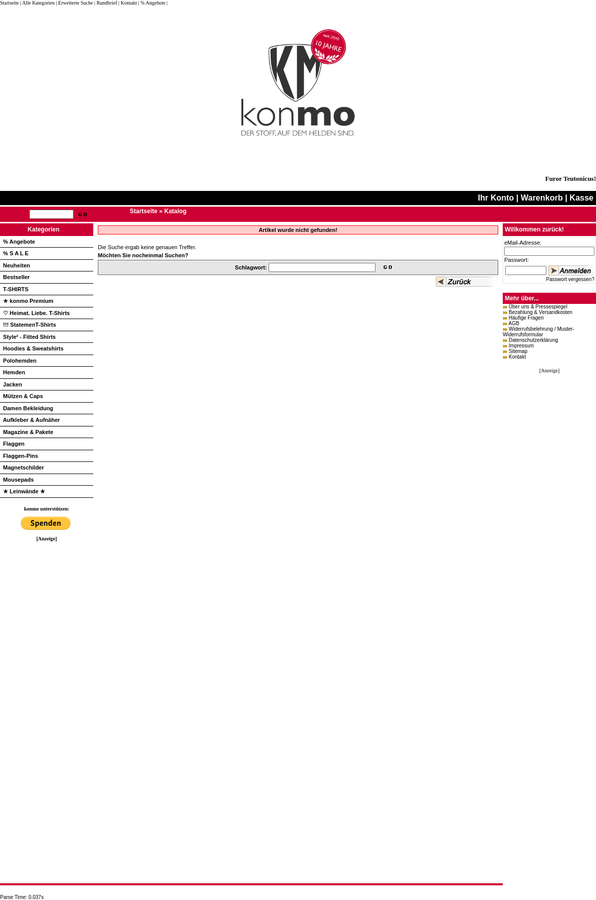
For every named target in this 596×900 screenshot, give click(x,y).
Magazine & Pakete (28, 432)
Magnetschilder (23, 467)
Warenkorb (541, 197)
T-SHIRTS (15, 289)
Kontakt (517, 357)
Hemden (14, 372)
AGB (513, 323)
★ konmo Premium (28, 301)
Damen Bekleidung (28, 408)
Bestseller (16, 277)
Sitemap (518, 351)
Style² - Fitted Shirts (29, 337)
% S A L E (15, 253)
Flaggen (13, 444)
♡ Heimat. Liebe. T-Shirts (36, 313)
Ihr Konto (496, 197)
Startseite (10, 3)
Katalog (175, 211)
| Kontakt (127, 3)
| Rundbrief (105, 3)
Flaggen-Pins (20, 456)
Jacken (12, 384)
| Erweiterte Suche (74, 3)
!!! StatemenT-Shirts (29, 325)
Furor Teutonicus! (570, 178)
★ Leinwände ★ (24, 491)
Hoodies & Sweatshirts (33, 348)
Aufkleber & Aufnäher (31, 420)
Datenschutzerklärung (533, 340)
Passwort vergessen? (570, 279)
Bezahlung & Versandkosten (541, 312)
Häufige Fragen (526, 318)
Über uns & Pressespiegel (538, 306)
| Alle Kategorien (37, 3)
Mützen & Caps (23, 396)
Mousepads (18, 480)
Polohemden (19, 361)
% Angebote (19, 242)
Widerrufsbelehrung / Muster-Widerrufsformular (538, 331)
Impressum (521, 345)
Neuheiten (16, 265)
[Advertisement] (46, 693)
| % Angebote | (153, 3)
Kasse (581, 197)
